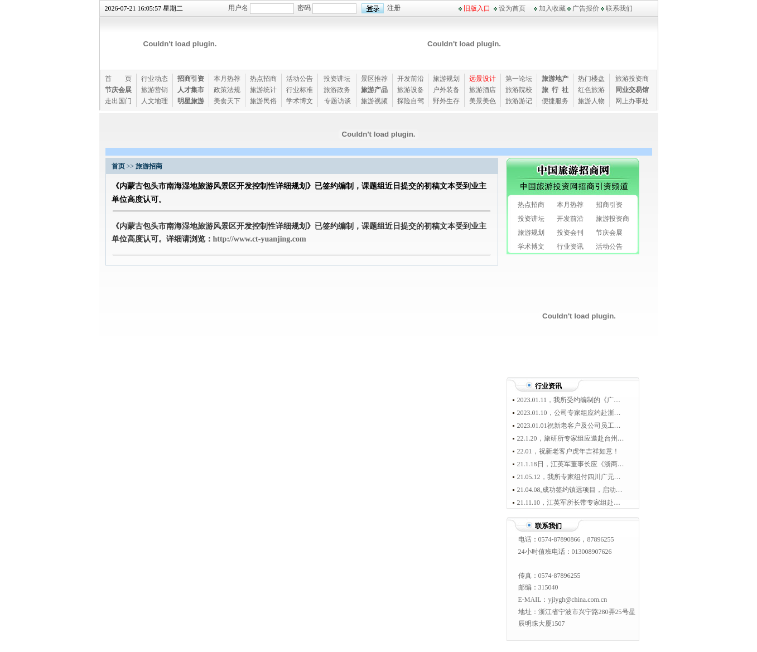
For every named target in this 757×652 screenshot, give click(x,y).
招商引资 (609, 205)
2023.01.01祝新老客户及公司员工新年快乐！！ (570, 425)
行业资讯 (570, 246)
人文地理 (154, 101)
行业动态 (154, 79)
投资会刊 (570, 232)
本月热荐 (227, 79)
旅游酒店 (482, 90)
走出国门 (118, 101)
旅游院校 (518, 90)
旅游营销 (154, 90)
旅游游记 (518, 101)
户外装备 (446, 90)
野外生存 (446, 101)
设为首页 (512, 8)
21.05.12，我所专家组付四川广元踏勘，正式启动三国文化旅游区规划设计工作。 (570, 477)
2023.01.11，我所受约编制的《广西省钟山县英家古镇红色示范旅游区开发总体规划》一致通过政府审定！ (570, 400)
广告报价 (585, 8)
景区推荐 (374, 79)
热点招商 (263, 79)
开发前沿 (410, 79)
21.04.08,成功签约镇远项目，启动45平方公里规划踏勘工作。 (570, 490)
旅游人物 (591, 101)
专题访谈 (337, 101)
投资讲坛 (337, 79)
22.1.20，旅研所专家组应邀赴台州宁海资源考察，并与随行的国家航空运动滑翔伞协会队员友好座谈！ (570, 438)
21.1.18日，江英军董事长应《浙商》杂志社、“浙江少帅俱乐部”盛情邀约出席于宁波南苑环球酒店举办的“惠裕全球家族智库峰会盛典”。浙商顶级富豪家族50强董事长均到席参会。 (570, 464)
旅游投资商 (632, 79)
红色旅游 (591, 90)
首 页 (118, 79)
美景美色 (482, 101)
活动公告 (299, 79)
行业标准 (299, 90)
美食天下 (227, 101)
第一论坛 (518, 79)
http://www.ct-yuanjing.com (259, 239)
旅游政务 (337, 90)
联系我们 (619, 8)
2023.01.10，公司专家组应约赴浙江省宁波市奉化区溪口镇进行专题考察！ (570, 413)
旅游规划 (446, 79)
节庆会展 (609, 232)
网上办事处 (632, 101)
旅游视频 (374, 101)
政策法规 (227, 90)
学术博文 (299, 101)
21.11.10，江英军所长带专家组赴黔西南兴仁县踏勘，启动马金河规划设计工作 (570, 502)
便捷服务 (555, 101)
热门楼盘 (591, 79)
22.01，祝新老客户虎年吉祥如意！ (568, 451)
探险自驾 (410, 101)
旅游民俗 (263, 101)
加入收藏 (552, 8)
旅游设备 (410, 90)
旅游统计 (263, 90)
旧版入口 (477, 8)
